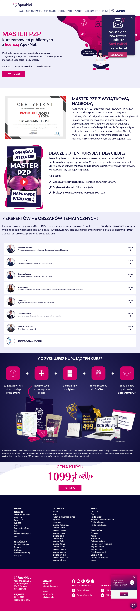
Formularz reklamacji (98, 552)
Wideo (55, 514)
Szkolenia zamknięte (74, 11)
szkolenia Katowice (59, 530)
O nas (21, 11)
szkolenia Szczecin (59, 549)
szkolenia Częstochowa (61, 524)
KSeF (16, 530)
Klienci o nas (95, 538)
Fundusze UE (18, 520)
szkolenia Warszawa (59, 552)
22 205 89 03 (19, 597)
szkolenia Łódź (58, 538)
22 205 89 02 (48, 594)
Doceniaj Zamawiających (99, 557)
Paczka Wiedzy (96, 516)
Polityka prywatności (98, 541)
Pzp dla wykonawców (98, 522)
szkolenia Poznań (59, 546)
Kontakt (105, 11)
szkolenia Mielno (58, 541)
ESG (15, 536)
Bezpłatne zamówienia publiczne (102, 519)
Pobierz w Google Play (84, 595)
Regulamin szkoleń (97, 546)
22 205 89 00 (48, 583)
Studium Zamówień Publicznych (64, 516)
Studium (62, 11)
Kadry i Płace (18, 517)
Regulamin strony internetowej (101, 543)
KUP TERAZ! (14, 73)
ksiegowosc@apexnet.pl (22, 599)
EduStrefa (118, 11)
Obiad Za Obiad (96, 554)
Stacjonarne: (57, 522)
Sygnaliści (17, 522)
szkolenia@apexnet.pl (50, 586)
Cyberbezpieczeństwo (21, 528)
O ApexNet (94, 533)
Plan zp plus (18, 555)
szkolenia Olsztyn (59, 543)
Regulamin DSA (96, 549)
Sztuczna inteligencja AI (22, 533)
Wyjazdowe (56, 519)
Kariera (93, 535)
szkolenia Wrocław (59, 554)
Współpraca (18, 549)
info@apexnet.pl (48, 597)
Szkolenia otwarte (34, 11)
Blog (92, 514)
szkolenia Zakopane (59, 560)
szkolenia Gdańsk (59, 527)
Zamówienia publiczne (22, 514)
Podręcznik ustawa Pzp (22, 552)
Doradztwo (17, 547)
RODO (16, 525)
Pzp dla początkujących (99, 524)
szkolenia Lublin (58, 535)
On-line (55, 511)
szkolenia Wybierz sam (61, 557)
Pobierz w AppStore (84, 590)
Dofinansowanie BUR (92, 11)
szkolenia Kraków (59, 533)
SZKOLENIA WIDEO (50, 11)
